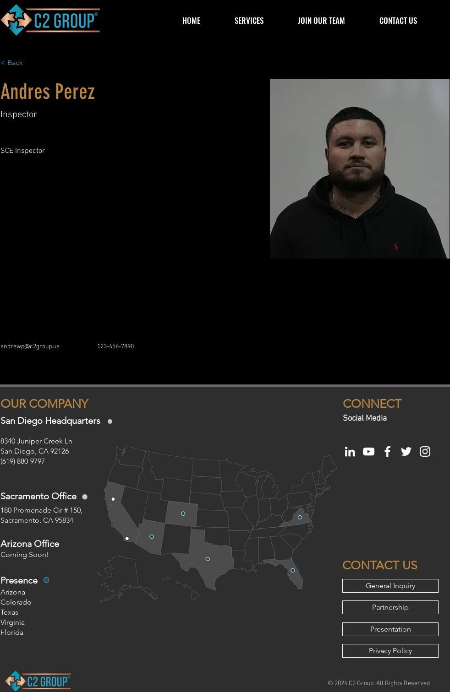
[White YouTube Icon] (369, 451)
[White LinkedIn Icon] (350, 451)
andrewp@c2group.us (30, 347)
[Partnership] (390, 607)
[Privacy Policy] (390, 651)
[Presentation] (390, 629)
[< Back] (18, 63)
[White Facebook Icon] (387, 451)
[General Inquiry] (390, 586)
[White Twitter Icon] (406, 451)
